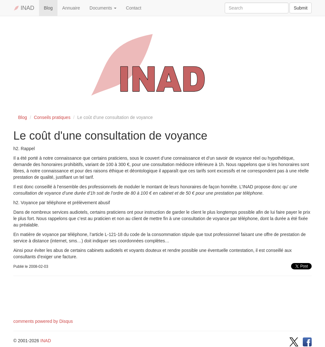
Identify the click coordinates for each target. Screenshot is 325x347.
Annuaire (71, 7)
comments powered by (43, 321)
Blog (48, 7)
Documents (103, 7)
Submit (301, 7)
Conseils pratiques (52, 117)
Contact (133, 7)
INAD (23, 8)
